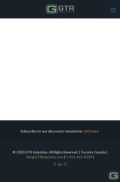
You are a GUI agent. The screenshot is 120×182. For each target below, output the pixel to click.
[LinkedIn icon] (60, 164)
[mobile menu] (113, 10)
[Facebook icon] (55, 164)
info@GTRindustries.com (44, 157)
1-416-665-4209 (79, 157)
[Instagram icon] (65, 164)
